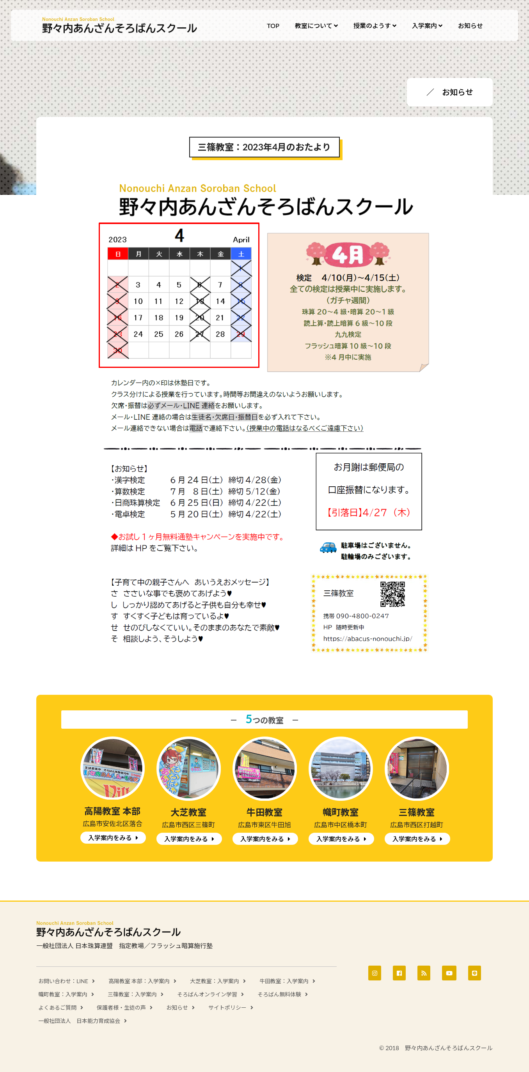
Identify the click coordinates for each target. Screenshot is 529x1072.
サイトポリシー (227, 1007)
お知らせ (177, 1007)
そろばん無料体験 (279, 994)
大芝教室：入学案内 (214, 981)
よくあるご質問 (57, 1007)
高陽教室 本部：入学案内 (139, 981)
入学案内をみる (110, 837)
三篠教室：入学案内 (132, 994)
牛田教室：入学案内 (284, 981)
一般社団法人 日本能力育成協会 (79, 1020)
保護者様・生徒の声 (121, 1007)
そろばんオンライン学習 (207, 994)
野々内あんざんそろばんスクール (120, 25)
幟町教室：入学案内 (62, 994)
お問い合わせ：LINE (63, 981)
